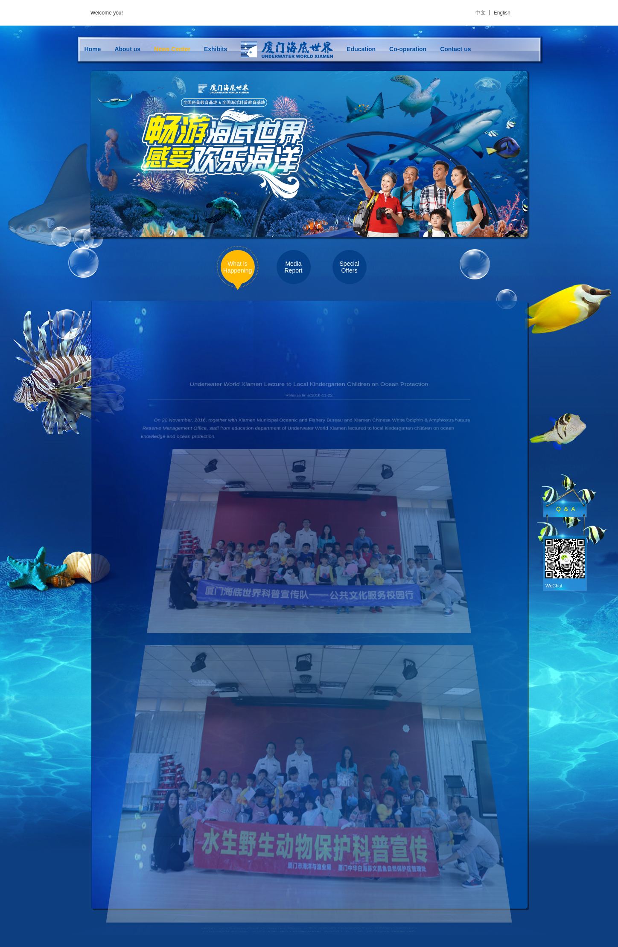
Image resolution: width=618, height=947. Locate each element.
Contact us (455, 49)
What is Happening (237, 267)
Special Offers (349, 267)
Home (93, 49)
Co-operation (407, 49)
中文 (480, 13)
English (502, 13)
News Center (172, 49)
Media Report (293, 267)
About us (127, 49)
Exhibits (215, 49)
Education (361, 49)
